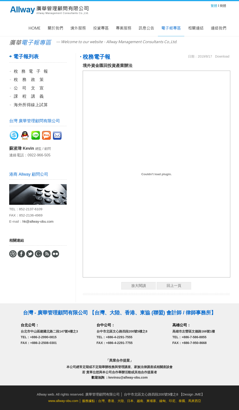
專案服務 (123, 28)
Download (222, 56)
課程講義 (29, 96)
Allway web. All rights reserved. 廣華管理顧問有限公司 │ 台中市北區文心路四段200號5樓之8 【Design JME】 (121, 394)
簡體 (223, 6)
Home (34, 28)
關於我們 (55, 28)
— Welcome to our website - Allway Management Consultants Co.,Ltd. (116, 41)
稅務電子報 (31, 71)
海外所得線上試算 (31, 104)
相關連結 (196, 28)
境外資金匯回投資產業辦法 (107, 65)
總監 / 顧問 (43, 148)
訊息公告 (146, 28)
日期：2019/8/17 (200, 56)
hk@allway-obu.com (38, 221)
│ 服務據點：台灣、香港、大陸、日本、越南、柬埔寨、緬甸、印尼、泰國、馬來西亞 (124, 401)
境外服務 (78, 28)
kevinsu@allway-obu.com (128, 377)
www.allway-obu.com (63, 401)
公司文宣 (29, 88)
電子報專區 (171, 28)
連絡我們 (218, 28)
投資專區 (101, 28)
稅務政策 (29, 79)
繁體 (214, 6)
